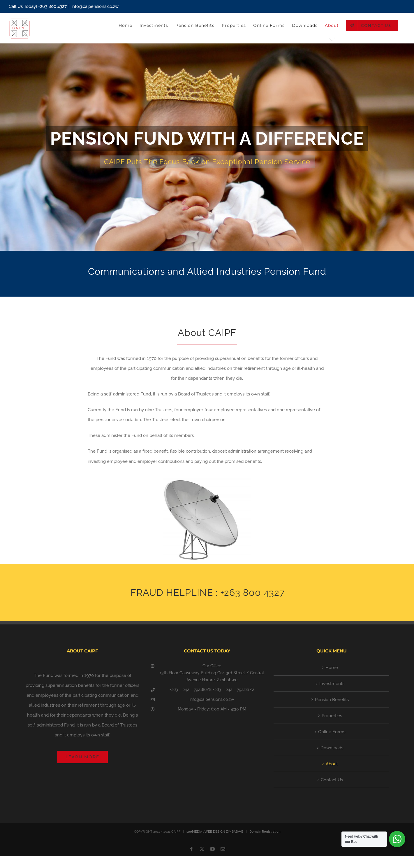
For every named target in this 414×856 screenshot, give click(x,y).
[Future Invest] (207, 147)
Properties (332, 715)
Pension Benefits (332, 699)
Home (331, 667)
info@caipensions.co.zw (95, 6)
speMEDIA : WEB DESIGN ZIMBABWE (214, 832)
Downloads (331, 747)
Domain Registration (264, 832)
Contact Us (332, 780)
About (332, 763)
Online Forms (331, 731)
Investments (331, 683)
